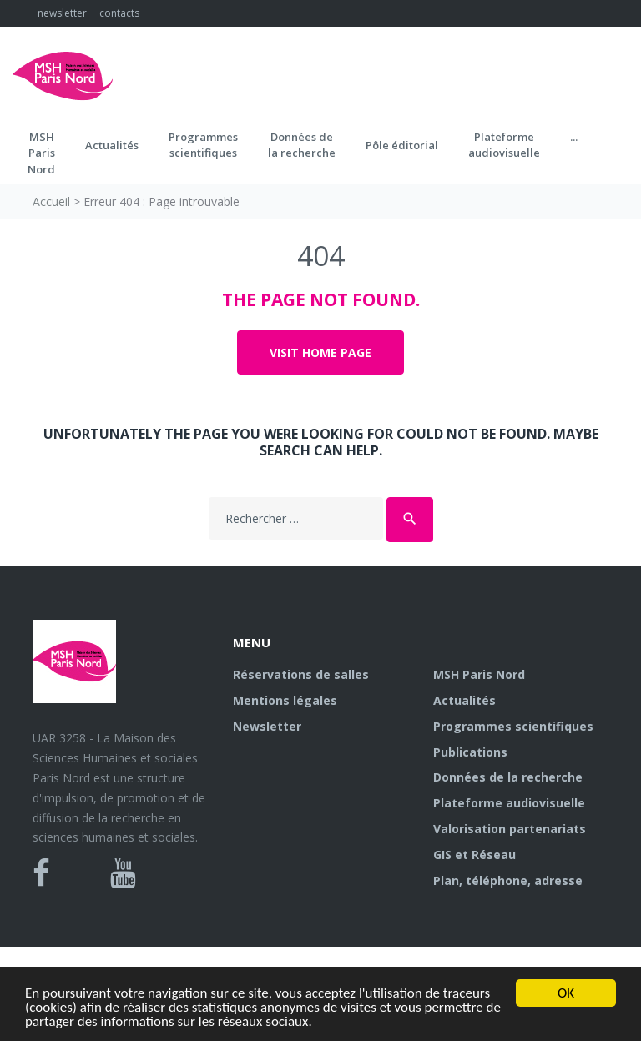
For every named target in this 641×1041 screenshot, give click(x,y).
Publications (470, 752)
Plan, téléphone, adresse (508, 880)
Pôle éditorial (402, 145)
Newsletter (267, 726)
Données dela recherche (302, 145)
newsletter (62, 13)
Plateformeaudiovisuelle (504, 145)
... (574, 136)
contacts (119, 13)
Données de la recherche (508, 777)
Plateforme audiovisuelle (509, 803)
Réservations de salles (301, 674)
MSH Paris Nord (479, 674)
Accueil (51, 201)
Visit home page (320, 352)
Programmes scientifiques (203, 145)
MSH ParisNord (41, 153)
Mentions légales (285, 700)
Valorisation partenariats (509, 829)
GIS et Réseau (474, 854)
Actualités (112, 145)
